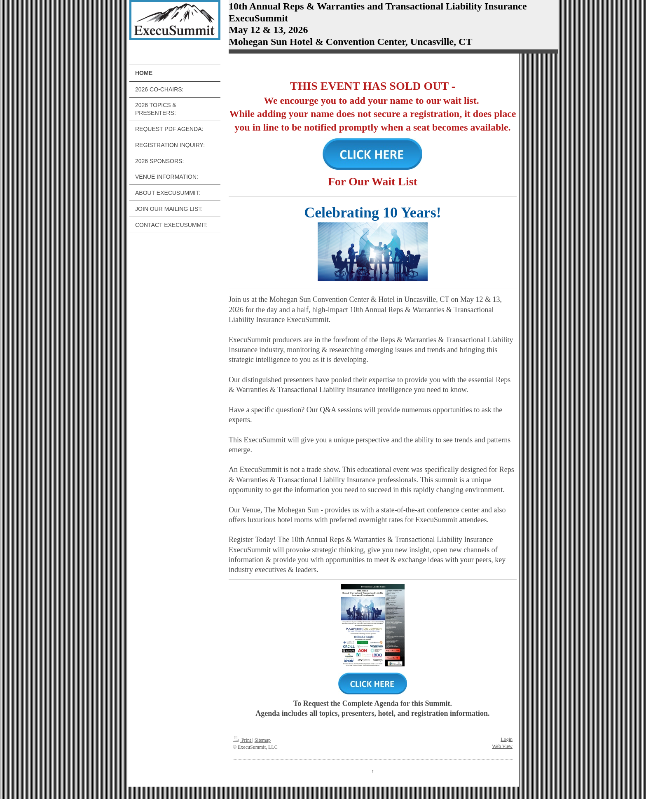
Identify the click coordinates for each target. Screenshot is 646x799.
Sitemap (263, 740)
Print (242, 740)
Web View (502, 746)
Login (507, 739)
